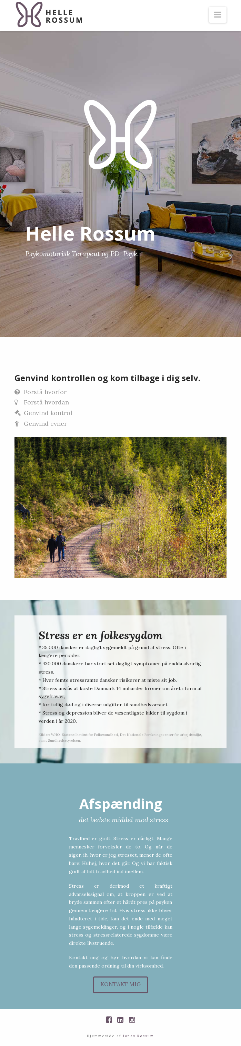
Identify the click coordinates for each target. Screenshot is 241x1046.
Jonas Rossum (138, 1036)
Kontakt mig (120, 984)
